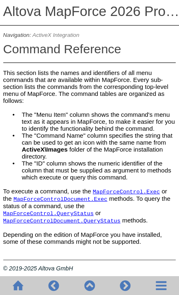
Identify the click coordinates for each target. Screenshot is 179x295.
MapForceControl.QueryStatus (48, 214)
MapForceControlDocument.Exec (60, 199)
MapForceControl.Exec (126, 192)
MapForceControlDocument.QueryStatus (62, 221)
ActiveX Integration (55, 35)
